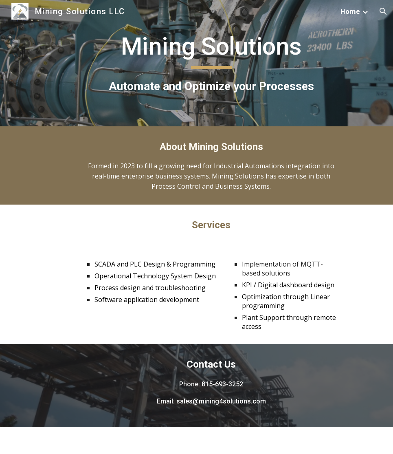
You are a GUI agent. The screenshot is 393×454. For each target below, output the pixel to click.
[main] (211, 63)
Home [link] (350, 11)
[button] (383, 11)
